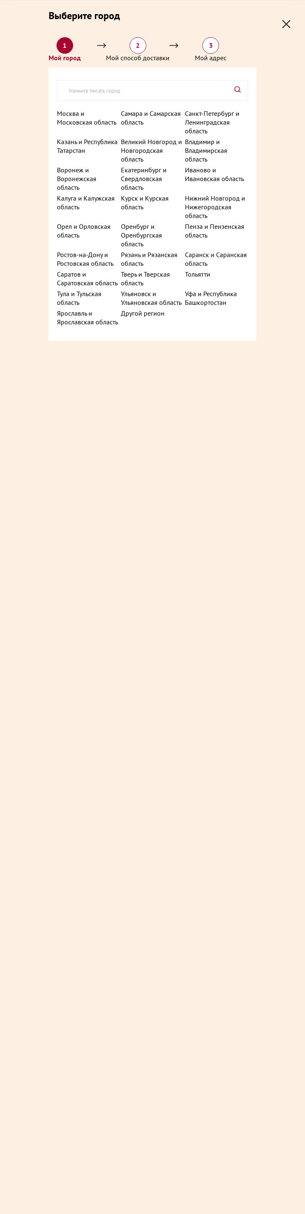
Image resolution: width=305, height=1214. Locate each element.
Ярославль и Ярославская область (87, 317)
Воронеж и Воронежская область (76, 178)
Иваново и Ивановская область (214, 173)
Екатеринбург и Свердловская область (144, 178)
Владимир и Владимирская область (206, 150)
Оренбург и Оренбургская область (141, 235)
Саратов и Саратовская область (87, 278)
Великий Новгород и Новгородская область (151, 150)
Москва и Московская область (86, 117)
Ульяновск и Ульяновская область (151, 297)
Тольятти (197, 274)
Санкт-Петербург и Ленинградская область (212, 122)
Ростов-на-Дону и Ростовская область (85, 258)
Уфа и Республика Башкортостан (211, 297)
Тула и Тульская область (79, 297)
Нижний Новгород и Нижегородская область (215, 206)
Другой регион (143, 313)
